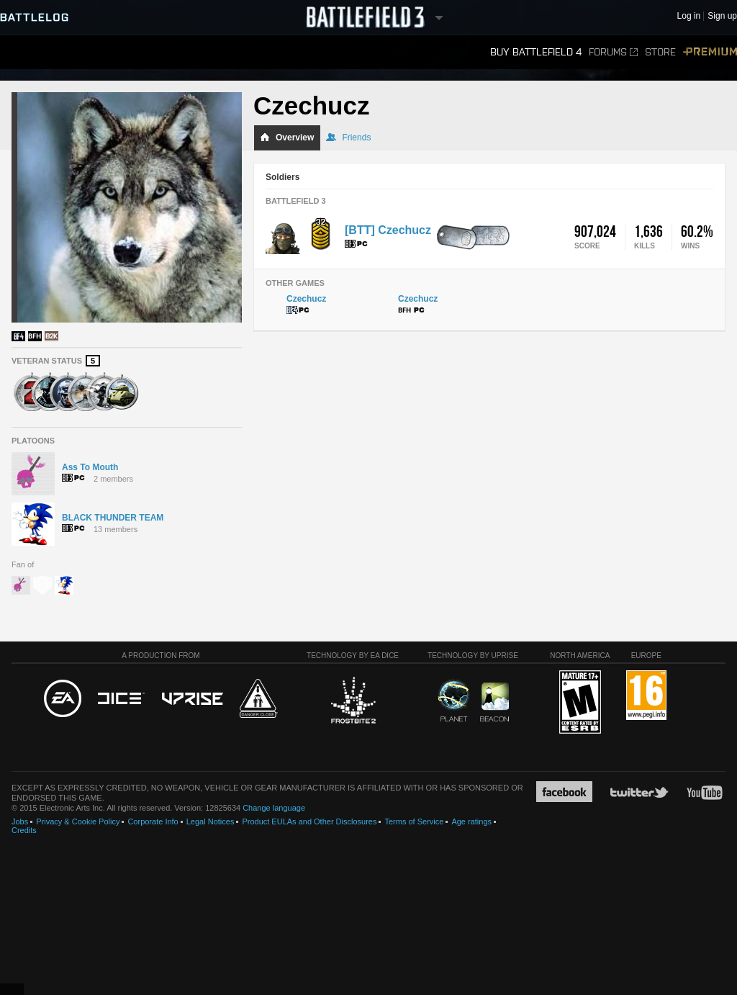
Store (660, 52)
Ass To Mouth (90, 467)
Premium (710, 52)
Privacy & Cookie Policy (77, 821)
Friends (348, 137)
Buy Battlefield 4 (536, 52)
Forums (613, 52)
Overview (287, 137)
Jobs (20, 821)
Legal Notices (210, 821)
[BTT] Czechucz (388, 230)
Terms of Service (413, 821)
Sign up (722, 16)
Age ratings (471, 821)
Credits (24, 830)
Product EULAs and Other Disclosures (309, 821)
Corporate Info (152, 821)
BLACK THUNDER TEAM (112, 518)
